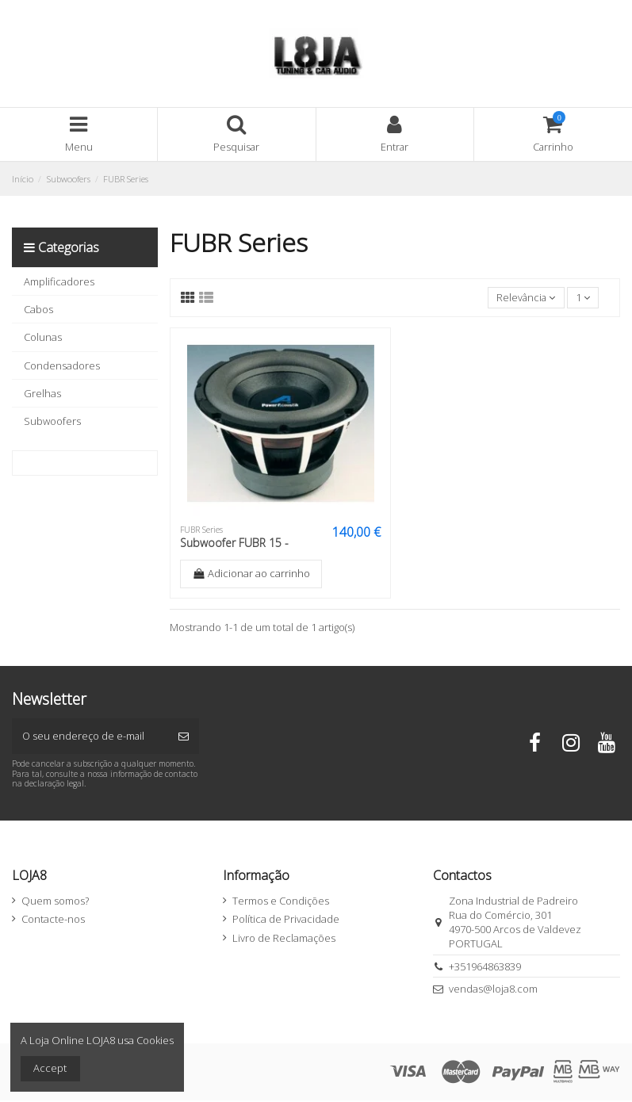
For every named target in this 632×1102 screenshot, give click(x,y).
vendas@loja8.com (493, 990)
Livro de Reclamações (283, 939)
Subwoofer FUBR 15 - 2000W (234, 550)
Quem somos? (55, 901)
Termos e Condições (280, 901)
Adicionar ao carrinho (251, 574)
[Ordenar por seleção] (524, 297)
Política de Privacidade (285, 920)
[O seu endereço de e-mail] (90, 737)
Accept (50, 1068)
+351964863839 (485, 967)
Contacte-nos (53, 920)
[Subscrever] (183, 737)
